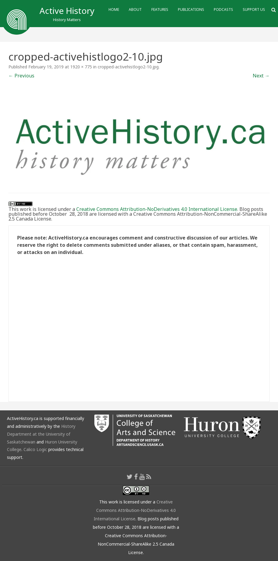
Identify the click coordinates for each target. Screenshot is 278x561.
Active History (66, 10)
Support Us (254, 9)
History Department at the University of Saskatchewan (41, 434)
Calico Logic (35, 449)
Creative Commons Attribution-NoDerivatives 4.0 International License (156, 209)
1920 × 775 (81, 67)
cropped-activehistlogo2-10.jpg (128, 67)
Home (114, 9)
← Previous (21, 75)
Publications (191, 9)
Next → (261, 75)
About (135, 9)
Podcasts (223, 9)
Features (159, 9)
